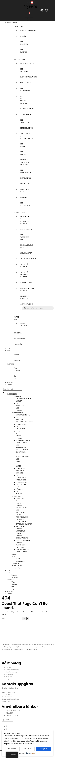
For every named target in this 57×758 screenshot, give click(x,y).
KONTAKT (10, 676)
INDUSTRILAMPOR (27, 63)
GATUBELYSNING (26, 304)
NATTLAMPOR (25, 178)
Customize (12, 749)
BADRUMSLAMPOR (27, 109)
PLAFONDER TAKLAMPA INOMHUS (24, 162)
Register (16, 354)
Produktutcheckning (12, 669)
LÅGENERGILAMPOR (28, 30)
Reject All (27, 749)
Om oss (8, 667)
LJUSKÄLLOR (19, 26)
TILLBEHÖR (18, 344)
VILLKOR (9, 713)
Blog (7, 679)
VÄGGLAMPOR (25, 114)
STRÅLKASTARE (26, 282)
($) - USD (6, 720)
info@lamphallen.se (13, 699)
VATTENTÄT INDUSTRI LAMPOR (24, 274)
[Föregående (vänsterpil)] (1, 750)
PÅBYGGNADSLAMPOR (28, 77)
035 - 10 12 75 (11, 701)
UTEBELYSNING (19, 212)
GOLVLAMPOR (25, 82)
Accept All (43, 749)
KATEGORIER (12, 22)
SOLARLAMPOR (26, 253)
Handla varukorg (11, 672)
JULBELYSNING (26, 229)
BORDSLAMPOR (26, 184)
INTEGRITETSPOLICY (14, 711)
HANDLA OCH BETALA (14, 715)
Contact (9, 385)
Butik (9, 348)
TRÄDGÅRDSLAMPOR (28, 259)
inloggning (17, 360)
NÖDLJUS (23, 197)
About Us (10, 382)
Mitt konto (9, 674)
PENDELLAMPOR (26, 128)
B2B (8, 350)
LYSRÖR (23, 36)
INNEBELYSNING (20, 59)
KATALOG (10, 364)
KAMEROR (17, 333)
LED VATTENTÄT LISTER (24, 237)
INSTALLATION (19, 338)
